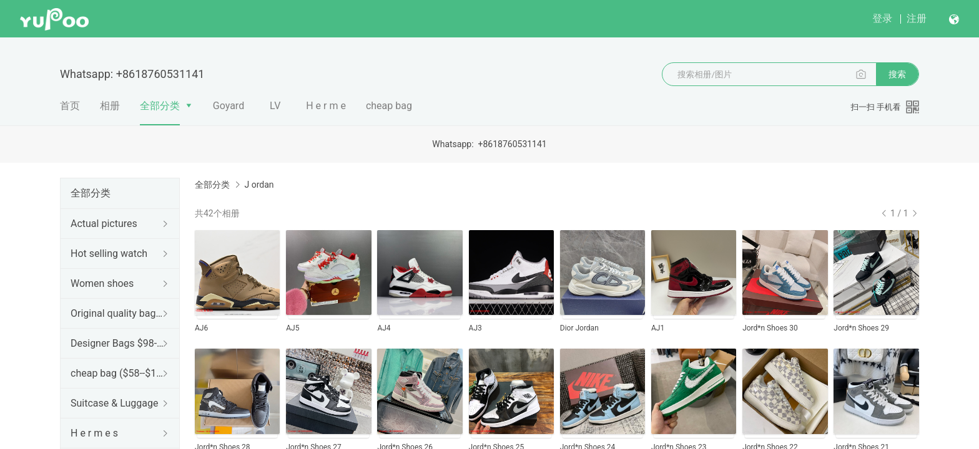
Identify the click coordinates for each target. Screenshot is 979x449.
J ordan (258, 185)
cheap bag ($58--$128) (117, 373)
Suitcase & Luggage (114, 403)
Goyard (228, 106)
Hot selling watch (109, 253)
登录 (882, 18)
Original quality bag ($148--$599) (117, 313)
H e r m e (326, 106)
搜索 (897, 74)
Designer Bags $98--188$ (117, 343)
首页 (70, 106)
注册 (917, 18)
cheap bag (389, 106)
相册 (110, 106)
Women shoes (102, 283)
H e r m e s (94, 433)
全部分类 (160, 106)
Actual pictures (104, 223)
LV (275, 106)
